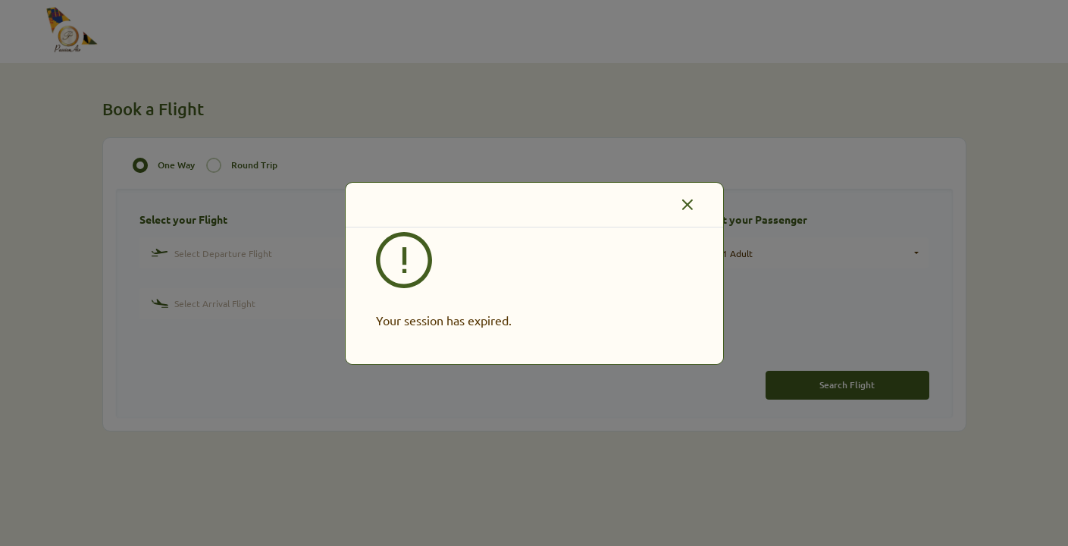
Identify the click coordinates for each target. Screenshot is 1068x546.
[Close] (687, 204)
